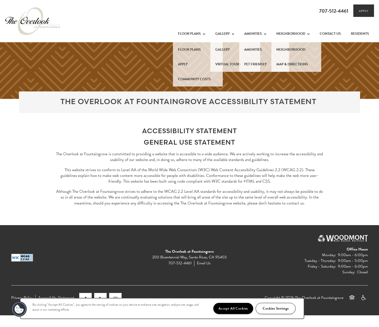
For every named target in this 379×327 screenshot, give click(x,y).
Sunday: (348, 284)
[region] (162, 308)
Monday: (329, 267)
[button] (363, 10)
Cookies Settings (276, 308)
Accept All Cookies (233, 308)
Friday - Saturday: (322, 278)
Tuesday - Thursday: (320, 272)
